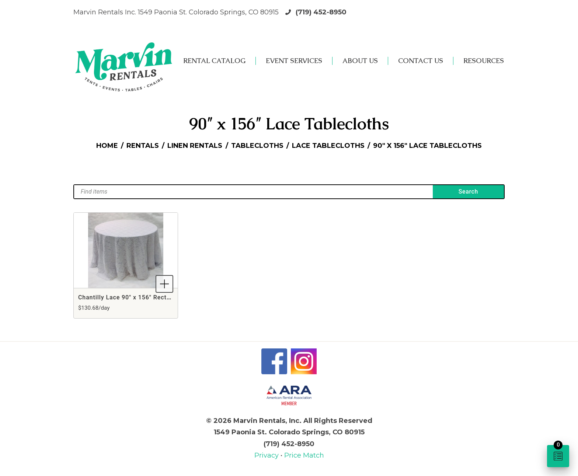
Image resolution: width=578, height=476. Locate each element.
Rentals (142, 146)
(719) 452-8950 (321, 12)
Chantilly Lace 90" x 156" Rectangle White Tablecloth (156, 297)
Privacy (267, 455)
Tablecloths (257, 146)
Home (107, 146)
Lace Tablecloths (328, 146)
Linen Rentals (194, 146)
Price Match (304, 455)
